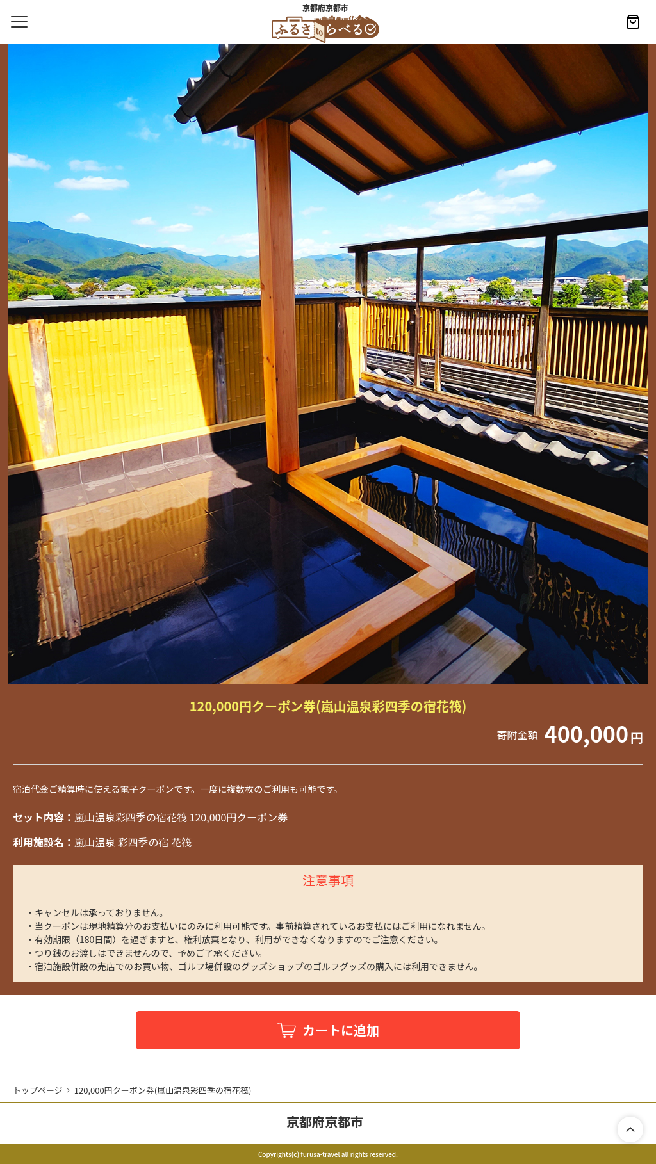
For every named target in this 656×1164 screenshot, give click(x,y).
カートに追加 (340, 1030)
